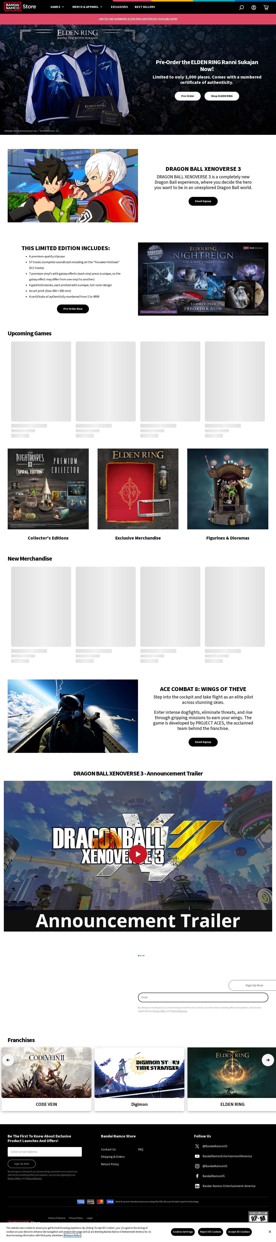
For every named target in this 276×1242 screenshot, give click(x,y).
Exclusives (119, 7)
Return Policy (110, 1164)
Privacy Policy (159, 1011)
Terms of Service (179, 1011)
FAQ (140, 1149)
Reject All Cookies (210, 1232)
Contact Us (108, 1149)
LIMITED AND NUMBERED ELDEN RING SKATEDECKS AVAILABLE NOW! (138, 19)
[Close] (270, 1231)
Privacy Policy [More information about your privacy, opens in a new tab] (72, 1235)
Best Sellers (145, 7)
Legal (89, 1218)
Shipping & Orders (113, 1156)
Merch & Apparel (88, 7)
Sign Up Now (21, 1164)
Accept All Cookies (239, 1232)
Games (58, 7)
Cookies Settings (183, 1232)
